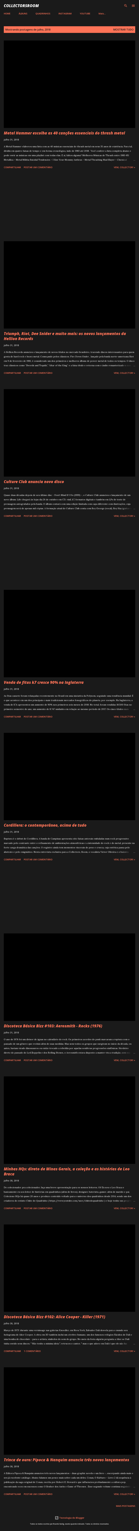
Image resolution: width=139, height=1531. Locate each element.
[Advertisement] (69, 205)
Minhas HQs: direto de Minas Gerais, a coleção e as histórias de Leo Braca (67, 1171)
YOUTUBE (85, 13)
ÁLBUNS (23, 13)
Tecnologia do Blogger (69, 1517)
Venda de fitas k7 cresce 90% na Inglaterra (44, 682)
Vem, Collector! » (124, 167)
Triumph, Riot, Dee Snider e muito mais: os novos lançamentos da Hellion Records (65, 336)
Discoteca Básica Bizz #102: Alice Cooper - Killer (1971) (54, 1316)
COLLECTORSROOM (21, 5)
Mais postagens (125, 1505)
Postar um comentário (38, 167)
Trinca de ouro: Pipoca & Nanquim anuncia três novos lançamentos (66, 1459)
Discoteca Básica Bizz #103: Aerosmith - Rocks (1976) (53, 1025)
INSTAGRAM (65, 13)
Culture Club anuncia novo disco (34, 481)
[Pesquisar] (126, 6)
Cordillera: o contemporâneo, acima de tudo (45, 825)
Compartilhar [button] (12, 167)
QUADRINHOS (43, 13)
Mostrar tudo (123, 29)
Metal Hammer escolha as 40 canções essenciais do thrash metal (64, 133)
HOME (7, 13)
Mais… (102, 13)
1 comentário (32, 1351)
